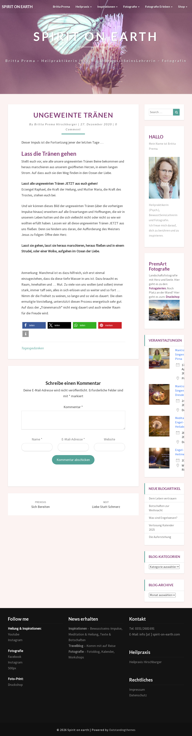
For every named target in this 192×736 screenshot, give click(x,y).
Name (37, 439)
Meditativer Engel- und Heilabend (182, 422)
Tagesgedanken (32, 348)
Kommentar (73, 407)
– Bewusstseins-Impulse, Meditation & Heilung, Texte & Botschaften (95, 634)
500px (12, 668)
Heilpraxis (84, 6)
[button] (34, 325)
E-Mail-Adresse (73, 439)
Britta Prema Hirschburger (55, 124)
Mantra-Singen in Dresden (181, 390)
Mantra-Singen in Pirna (181, 354)
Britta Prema (61, 6)
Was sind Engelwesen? (163, 518)
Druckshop (15, 684)
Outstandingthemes (122, 730)
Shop (182, 6)
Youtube (13, 634)
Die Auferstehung (160, 537)
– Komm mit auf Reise (92, 646)
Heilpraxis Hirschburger (145, 662)
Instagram (15, 640)
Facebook (14, 656)
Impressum (137, 689)
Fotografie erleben (158, 6)
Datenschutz (138, 695)
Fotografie (131, 6)
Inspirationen (107, 6)
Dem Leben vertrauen (162, 498)
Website (109, 439)
